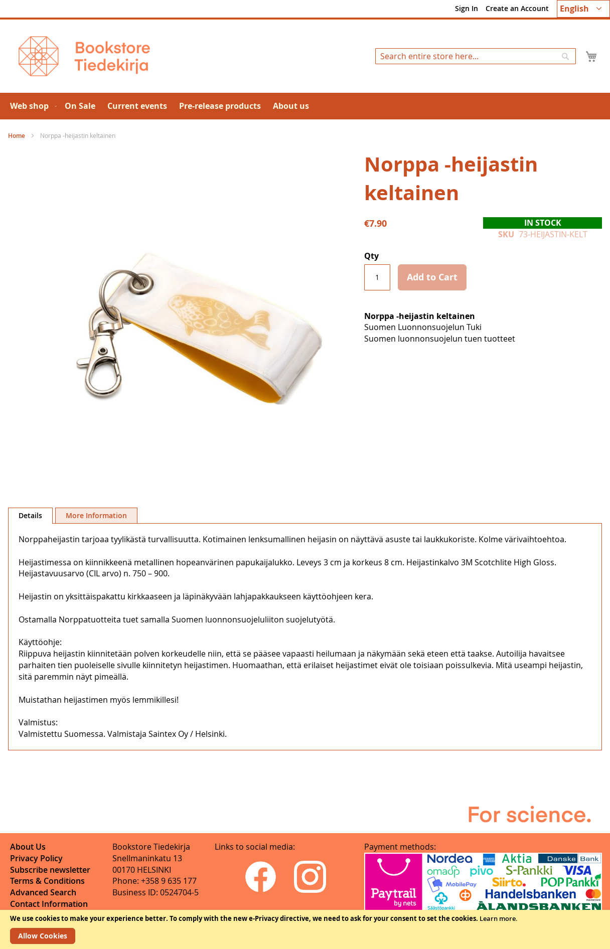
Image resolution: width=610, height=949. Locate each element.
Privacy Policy (36, 858)
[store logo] (84, 56)
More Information (96, 515)
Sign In (466, 8)
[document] (305, 929)
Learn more (498, 918)
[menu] (305, 106)
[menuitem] (31, 106)
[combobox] (475, 56)
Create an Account (517, 8)
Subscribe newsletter (50, 869)
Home (16, 135)
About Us (28, 846)
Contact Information (49, 903)
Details (30, 515)
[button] (583, 9)
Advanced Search (43, 892)
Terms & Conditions (47, 880)
